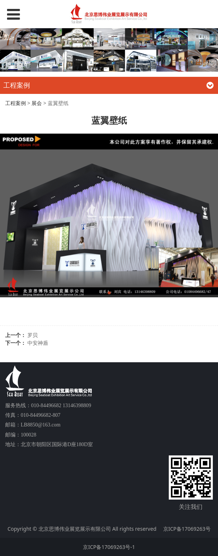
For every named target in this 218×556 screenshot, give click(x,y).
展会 (36, 103)
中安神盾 (37, 342)
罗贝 (32, 334)
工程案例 (15, 103)
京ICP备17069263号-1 (109, 546)
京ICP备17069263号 (187, 528)
